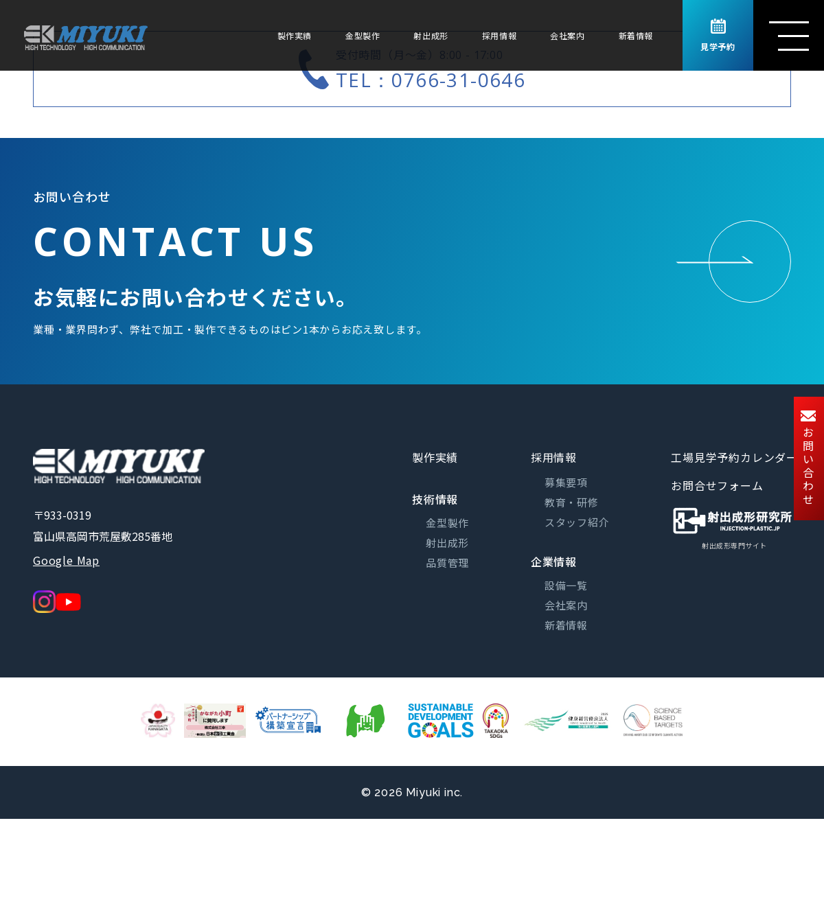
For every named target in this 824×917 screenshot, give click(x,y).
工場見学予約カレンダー (734, 457)
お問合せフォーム (717, 485)
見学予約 (717, 36)
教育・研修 (572, 502)
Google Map (66, 560)
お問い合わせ (808, 458)
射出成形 (430, 35)
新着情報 (636, 35)
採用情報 (499, 35)
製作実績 (294, 35)
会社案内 (567, 35)
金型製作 (362, 35)
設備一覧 (566, 585)
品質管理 (447, 562)
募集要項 (566, 482)
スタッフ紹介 (577, 522)
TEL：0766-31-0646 (430, 80)
